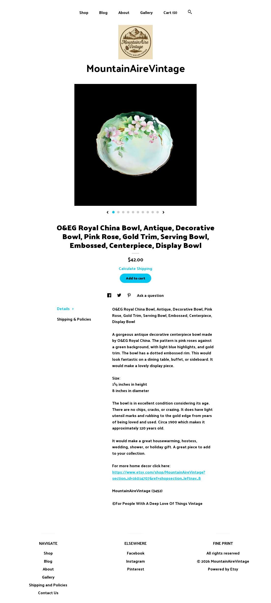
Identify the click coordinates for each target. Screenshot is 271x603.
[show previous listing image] (107, 212)
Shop (83, 12)
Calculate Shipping (135, 268)
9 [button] (152, 212)
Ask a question (150, 295)
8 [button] (148, 212)
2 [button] (118, 212)
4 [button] (128, 212)
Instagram (135, 561)
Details (65, 308)
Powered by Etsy (223, 568)
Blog (103, 12)
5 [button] (133, 212)
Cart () (170, 12)
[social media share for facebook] (109, 295)
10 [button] (157, 212)
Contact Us (48, 592)
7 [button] (143, 212)
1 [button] (113, 212)
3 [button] (123, 212)
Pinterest (135, 568)
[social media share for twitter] (119, 295)
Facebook (135, 553)
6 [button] (138, 212)
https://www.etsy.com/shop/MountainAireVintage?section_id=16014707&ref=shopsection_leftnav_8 (158, 475)
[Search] (190, 12)
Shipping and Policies (48, 584)
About (123, 12)
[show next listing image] (163, 212)
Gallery (146, 12)
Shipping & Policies (74, 319)
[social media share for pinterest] (129, 295)
